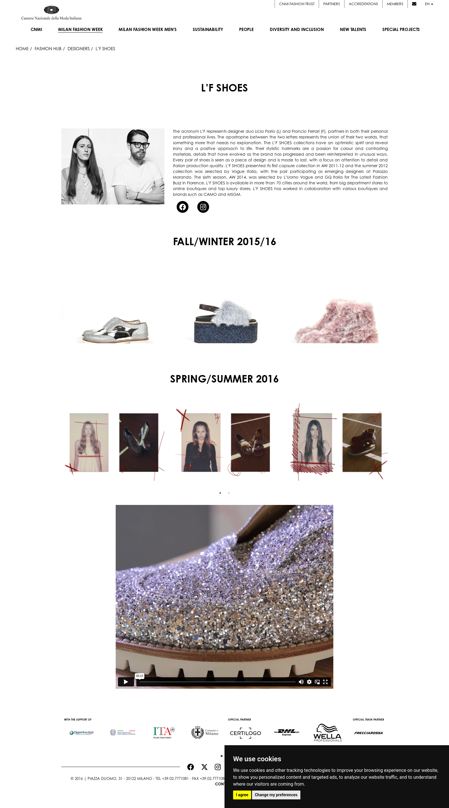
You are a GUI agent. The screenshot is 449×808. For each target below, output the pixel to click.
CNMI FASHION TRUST (296, 3)
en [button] (429, 3)
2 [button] (229, 493)
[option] (113, 304)
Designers (79, 48)
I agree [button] (242, 795)
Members (395, 3)
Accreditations (363, 3)
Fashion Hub (48, 48)
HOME (22, 48)
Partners (331, 3)
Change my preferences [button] (276, 795)
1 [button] (220, 493)
